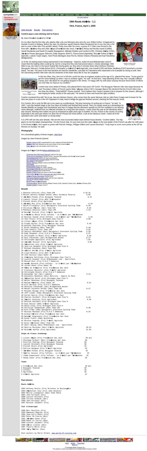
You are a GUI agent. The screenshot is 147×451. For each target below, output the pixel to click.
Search (105, 15)
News (35, 15)
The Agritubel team (32, 158)
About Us (74, 445)
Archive (73, 443)
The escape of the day (33, 169)
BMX (62, 15)
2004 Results (26, 30)
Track (77, 15)
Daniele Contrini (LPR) (33, 142)
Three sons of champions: (34, 156)
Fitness (91, 15)
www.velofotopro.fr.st (51, 150)
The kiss (29, 179)
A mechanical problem (33, 167)
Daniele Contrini (31, 185)
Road (52, 15)
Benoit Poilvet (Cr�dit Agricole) (36, 181)
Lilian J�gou (30, 146)
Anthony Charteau (32, 170)
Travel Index (81, 443)
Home (67, 443)
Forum (111, 15)
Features (46, 15)
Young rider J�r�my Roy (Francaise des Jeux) (41, 174)
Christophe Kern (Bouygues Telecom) (38, 154)
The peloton (30, 161)
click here (58, 135)
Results (37, 30)
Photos (83, 15)
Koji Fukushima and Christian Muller (37, 159)
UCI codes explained (82, 17)
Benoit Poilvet (30, 166)
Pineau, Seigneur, (32, 163)
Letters (98, 15)
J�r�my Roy (30, 144)
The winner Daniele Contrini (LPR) (37, 178)
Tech (39, 15)
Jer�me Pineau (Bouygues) (35, 176)
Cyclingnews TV (25, 15)
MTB (57, 15)
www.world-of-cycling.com (64, 433)
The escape (30, 164)
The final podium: (31, 183)
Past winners (47, 30)
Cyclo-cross (69, 15)
